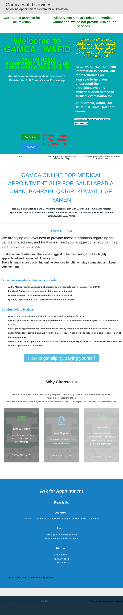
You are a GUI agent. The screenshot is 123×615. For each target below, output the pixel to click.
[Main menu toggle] (95, 7)
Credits (44, 601)
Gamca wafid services (28, 4)
